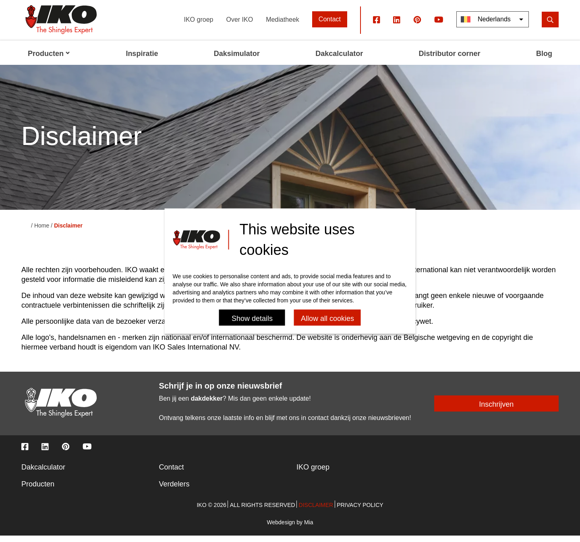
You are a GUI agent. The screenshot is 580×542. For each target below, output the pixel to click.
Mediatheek (282, 26)
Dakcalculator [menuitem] (339, 60)
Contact (330, 26)
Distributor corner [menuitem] (450, 60)
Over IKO (239, 26)
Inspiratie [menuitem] (142, 60)
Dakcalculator (43, 473)
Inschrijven (496, 411)
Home (41, 232)
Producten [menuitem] (49, 60)
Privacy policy (360, 511)
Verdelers (174, 490)
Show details (252, 318)
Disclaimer (316, 511)
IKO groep (198, 26)
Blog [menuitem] (544, 60)
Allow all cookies (327, 318)
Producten (37, 490)
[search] (550, 26)
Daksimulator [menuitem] (237, 60)
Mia (308, 528)
